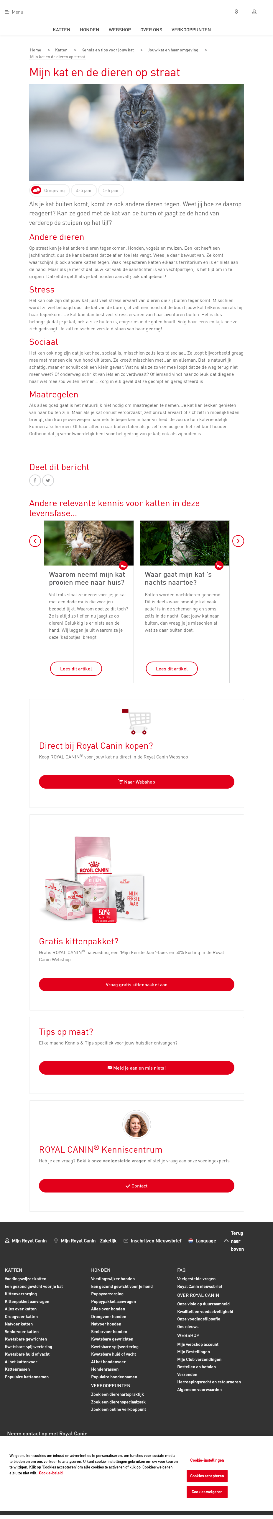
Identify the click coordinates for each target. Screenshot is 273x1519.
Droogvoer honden (108, 1316)
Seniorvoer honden (109, 1331)
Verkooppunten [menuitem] (191, 29)
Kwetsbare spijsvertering (28, 1346)
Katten (58, 50)
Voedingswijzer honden (113, 1277)
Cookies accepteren (207, 1476)
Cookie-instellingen (206, 1460)
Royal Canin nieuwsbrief (199, 1285)
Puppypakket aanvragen (113, 1301)
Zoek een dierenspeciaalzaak (118, 1400)
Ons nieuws (187, 1325)
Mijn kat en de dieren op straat (60, 56)
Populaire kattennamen (27, 1376)
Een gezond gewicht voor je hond (122, 1286)
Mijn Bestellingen (193, 1351)
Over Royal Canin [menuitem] (198, 1294)
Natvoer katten (19, 1323)
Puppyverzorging (107, 1293)
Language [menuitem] (205, 1239)
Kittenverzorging (21, 1293)
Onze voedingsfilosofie (198, 1318)
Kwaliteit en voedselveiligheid (205, 1310)
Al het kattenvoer (21, 1360)
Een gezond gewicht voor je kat (34, 1285)
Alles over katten (21, 1308)
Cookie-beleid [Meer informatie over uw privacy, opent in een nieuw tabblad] (51, 1473)
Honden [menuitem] (89, 29)
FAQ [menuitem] (181, 1269)
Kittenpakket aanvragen (27, 1301)
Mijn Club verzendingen (199, 1358)
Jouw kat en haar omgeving (174, 50)
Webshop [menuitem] (120, 29)
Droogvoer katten (21, 1316)
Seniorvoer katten (22, 1331)
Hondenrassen (105, 1368)
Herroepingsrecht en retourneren (209, 1381)
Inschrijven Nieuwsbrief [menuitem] (156, 1239)
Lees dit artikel (76, 668)
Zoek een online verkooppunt (118, 1408)
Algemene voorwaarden (199, 1388)
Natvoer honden (106, 1323)
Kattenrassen (17, 1368)
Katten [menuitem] (61, 29)
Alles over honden (108, 1308)
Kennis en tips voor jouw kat (105, 50)
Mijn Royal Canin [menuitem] (29, 1239)
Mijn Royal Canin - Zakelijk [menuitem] (88, 1239)
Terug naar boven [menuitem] (237, 1240)
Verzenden (187, 1373)
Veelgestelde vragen (196, 1277)
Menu (17, 12)
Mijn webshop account (197, 1343)
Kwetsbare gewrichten (26, 1339)
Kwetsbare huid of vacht (27, 1354)
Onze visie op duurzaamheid (203, 1303)
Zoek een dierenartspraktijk (117, 1393)
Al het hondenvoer (108, 1360)
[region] (136, 1473)
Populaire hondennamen (114, 1375)
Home (35, 50)
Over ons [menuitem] (151, 29)
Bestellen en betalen (196, 1366)
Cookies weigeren (207, 1491)
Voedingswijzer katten (25, 1277)
